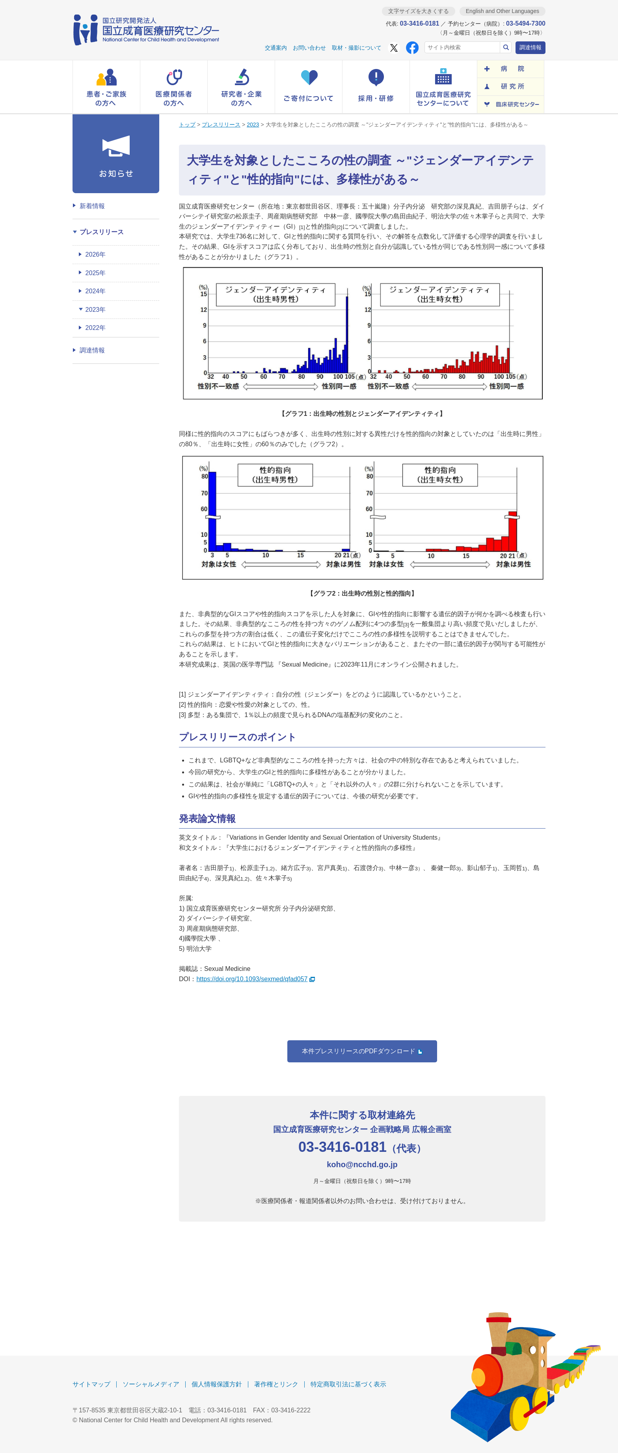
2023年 (96, 309)
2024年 (96, 291)
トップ (187, 124)
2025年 (96, 273)
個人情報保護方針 (217, 1384)
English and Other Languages (502, 11)
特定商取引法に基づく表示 (348, 1384)
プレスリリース (221, 124)
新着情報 (92, 206)
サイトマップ (91, 1384)
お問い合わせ (309, 48)
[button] (106, 86)
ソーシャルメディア (151, 1384)
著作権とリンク (276, 1384)
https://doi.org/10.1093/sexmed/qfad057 (255, 979)
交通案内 (276, 48)
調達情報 (530, 47)
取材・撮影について (357, 48)
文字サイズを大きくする (418, 11)
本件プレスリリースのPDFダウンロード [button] (362, 1051)
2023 (253, 124)
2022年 (96, 327)
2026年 (96, 254)
